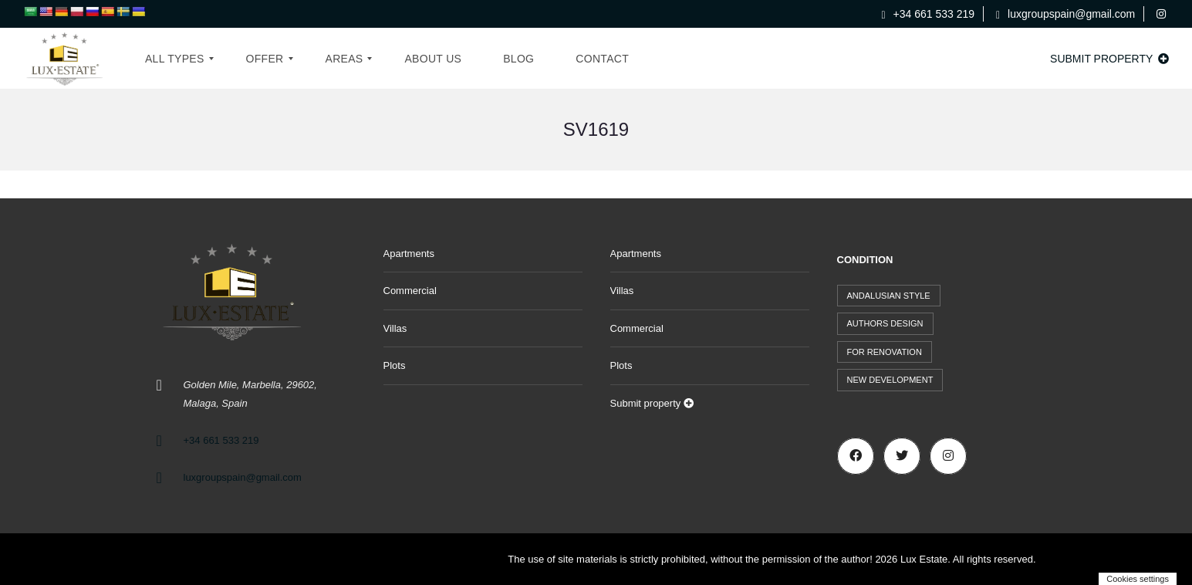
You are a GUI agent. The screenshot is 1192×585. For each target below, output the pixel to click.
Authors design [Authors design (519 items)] (885, 323)
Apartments (408, 253)
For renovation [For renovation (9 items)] (884, 352)
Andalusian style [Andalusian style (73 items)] (888, 295)
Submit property (1109, 58)
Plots (394, 365)
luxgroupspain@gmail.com (1065, 14)
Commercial (410, 290)
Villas (395, 328)
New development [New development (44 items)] (890, 379)
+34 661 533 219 (928, 14)
